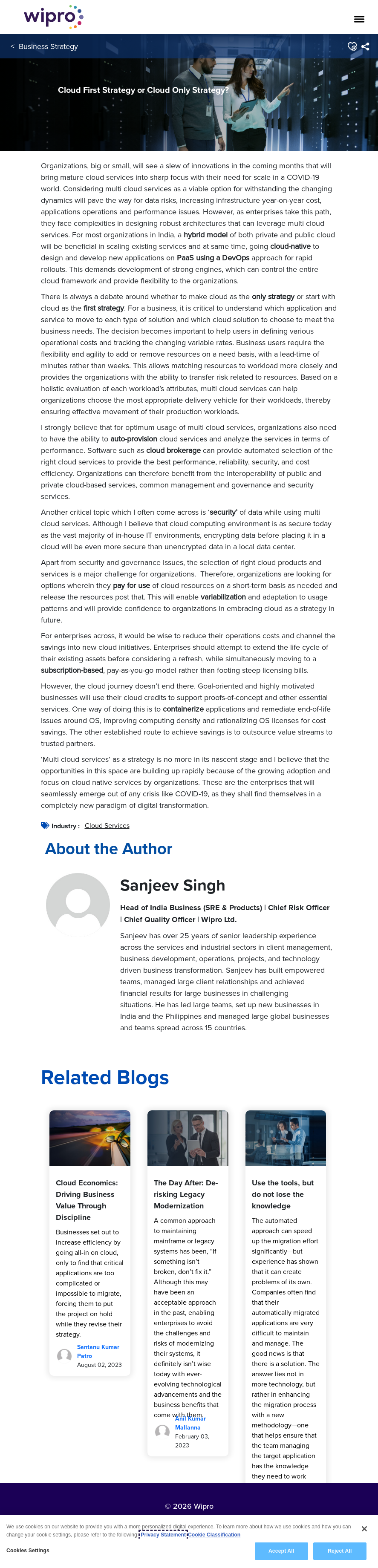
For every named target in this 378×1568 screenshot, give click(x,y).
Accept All (281, 1551)
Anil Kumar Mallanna (190, 1423)
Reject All (340, 1551)
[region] (189, 1541)
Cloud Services (107, 825)
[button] (351, 46)
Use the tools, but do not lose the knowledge (283, 1194)
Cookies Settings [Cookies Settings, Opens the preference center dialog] (27, 1551)
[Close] (364, 1528)
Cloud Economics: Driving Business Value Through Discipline (87, 1200)
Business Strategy (48, 46)
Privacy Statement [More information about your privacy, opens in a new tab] (163, 1535)
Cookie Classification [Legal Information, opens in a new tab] (214, 1535)
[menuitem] (365, 46)
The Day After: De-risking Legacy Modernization (186, 1194)
